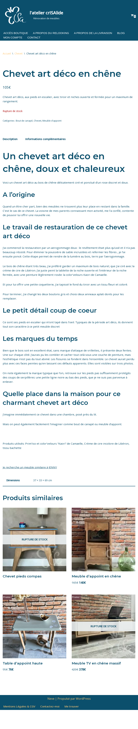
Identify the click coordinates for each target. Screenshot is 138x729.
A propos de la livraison (97, 33)
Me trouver (74, 725)
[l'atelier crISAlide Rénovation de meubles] (33, 15)
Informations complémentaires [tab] (47, 142)
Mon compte (13, 37)
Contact (35, 37)
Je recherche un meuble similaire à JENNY (30, 483)
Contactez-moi (52, 725)
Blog (126, 33)
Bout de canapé (24, 122)
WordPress (83, 717)
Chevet (19, 54)
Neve (50, 717)
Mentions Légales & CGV (20, 725)
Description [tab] (10, 142)
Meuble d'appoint (52, 122)
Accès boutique (16, 33)
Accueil (7, 54)
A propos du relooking (53, 33)
